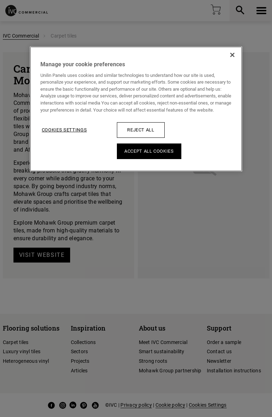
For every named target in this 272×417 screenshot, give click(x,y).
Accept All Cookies (149, 151)
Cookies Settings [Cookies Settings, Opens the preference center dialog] (64, 130)
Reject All (140, 130)
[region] (136, 109)
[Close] (232, 55)
